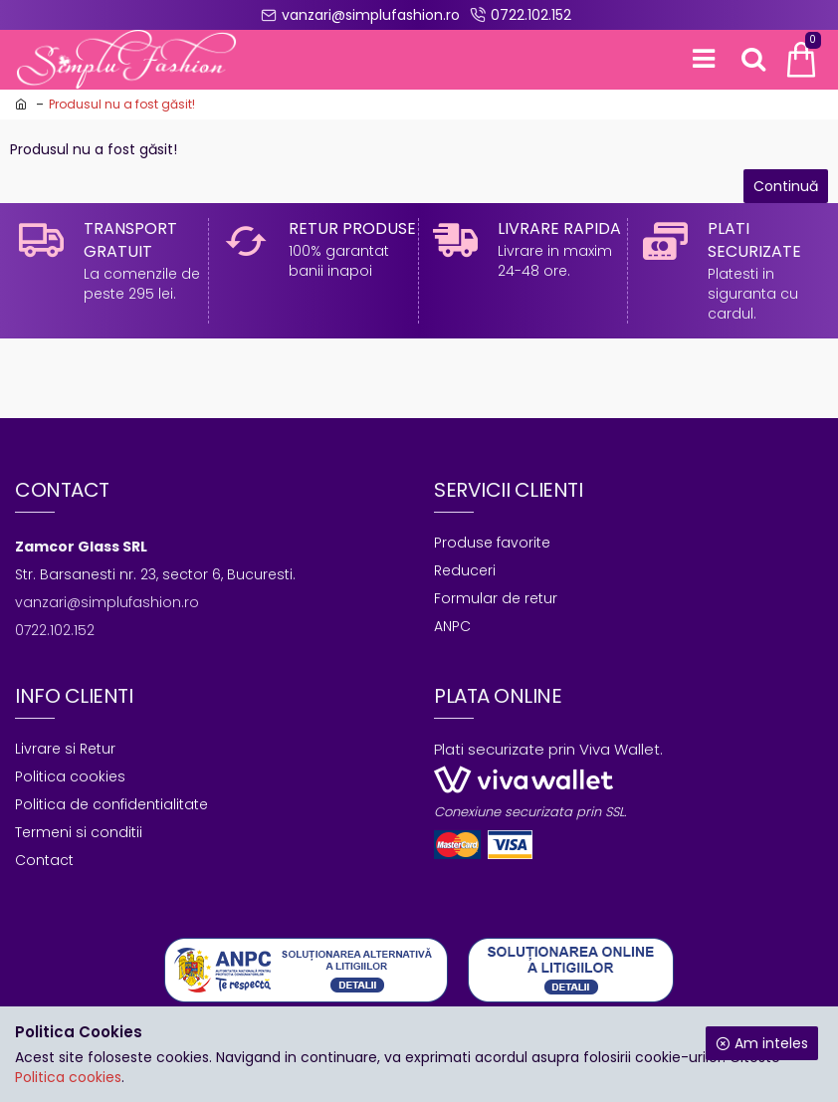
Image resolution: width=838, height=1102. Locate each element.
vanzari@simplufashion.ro (107, 602)
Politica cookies (68, 1077)
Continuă (785, 186)
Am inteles (771, 1043)
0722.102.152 (55, 630)
